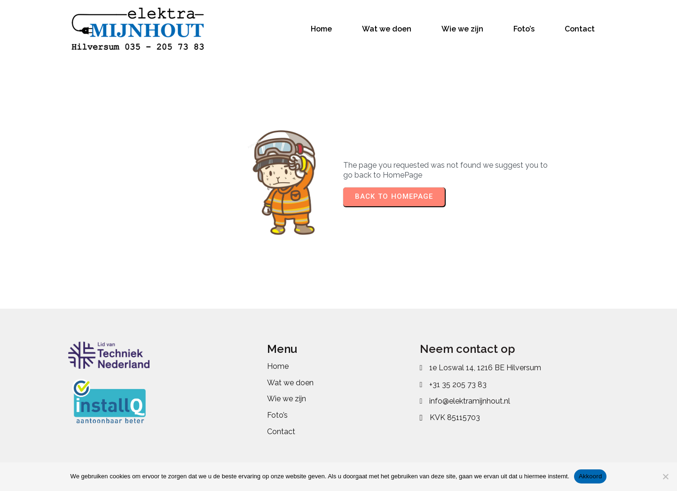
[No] (665, 476)
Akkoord (590, 476)
